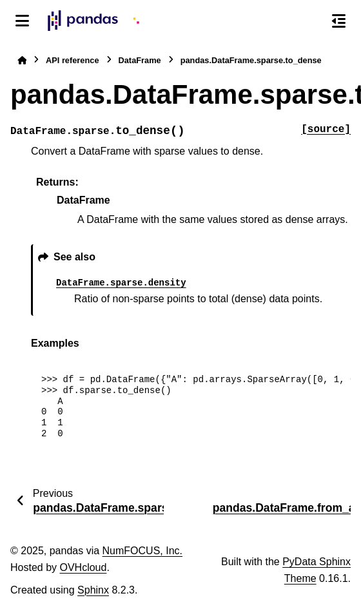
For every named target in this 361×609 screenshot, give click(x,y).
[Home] (21, 60)
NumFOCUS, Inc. (142, 550)
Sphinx (93, 590)
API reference (72, 60)
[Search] (311, 21)
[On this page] (339, 21)
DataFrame (140, 60)
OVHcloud (82, 567)
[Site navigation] (22, 21)
